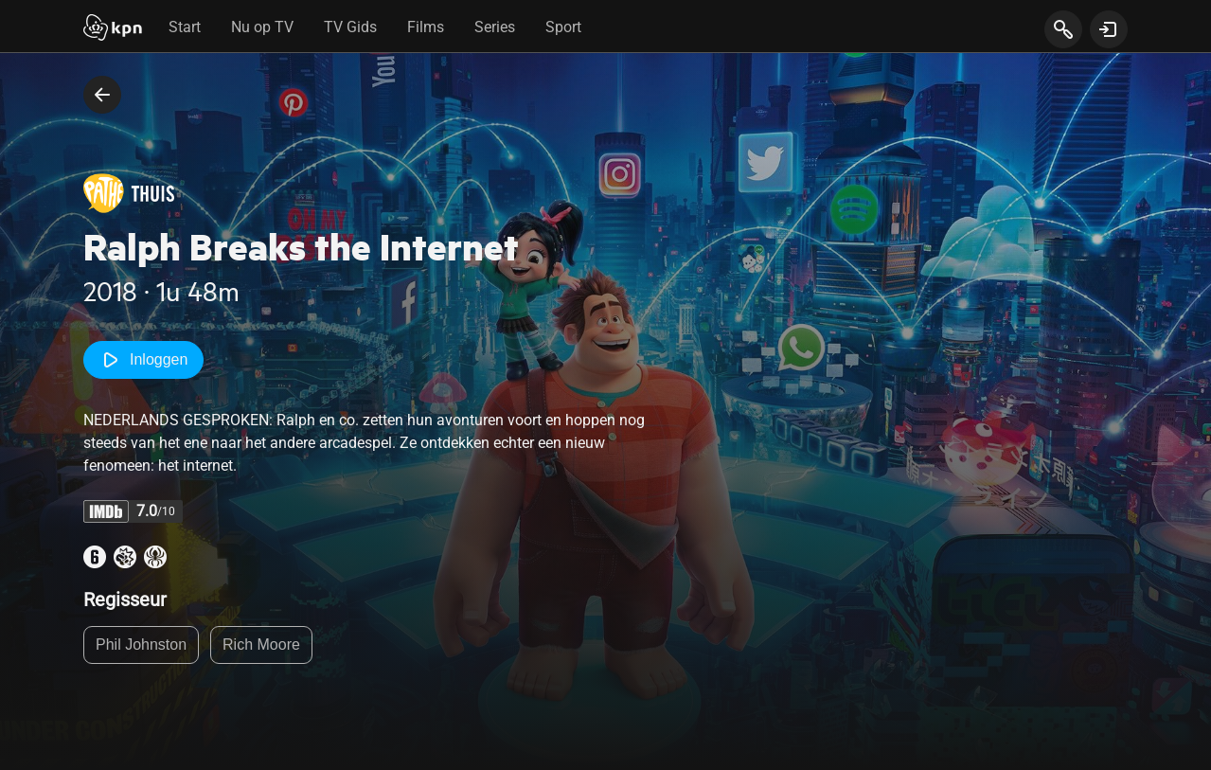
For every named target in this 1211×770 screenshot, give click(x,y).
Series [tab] (494, 27)
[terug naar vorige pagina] (102, 95)
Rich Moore (261, 644)
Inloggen (143, 360)
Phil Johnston (141, 644)
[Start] (113, 29)
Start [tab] (185, 27)
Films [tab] (425, 27)
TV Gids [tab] (350, 27)
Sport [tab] (563, 27)
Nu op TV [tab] (262, 27)
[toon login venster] (1109, 29)
